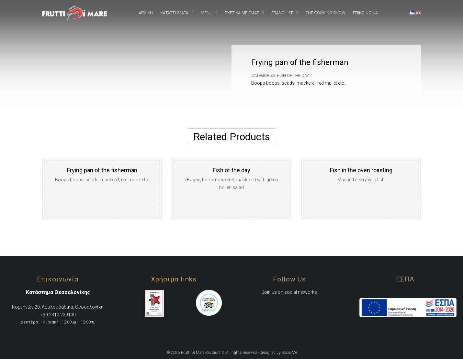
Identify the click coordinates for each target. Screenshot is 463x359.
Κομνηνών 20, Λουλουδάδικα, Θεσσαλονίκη (58, 307)
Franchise (282, 12)
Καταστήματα (174, 12)
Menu (206, 12)
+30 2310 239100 (58, 314)
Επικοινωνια (365, 12)
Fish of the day (293, 75)
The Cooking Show (325, 12)
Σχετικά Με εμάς (242, 12)
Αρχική (146, 12)
